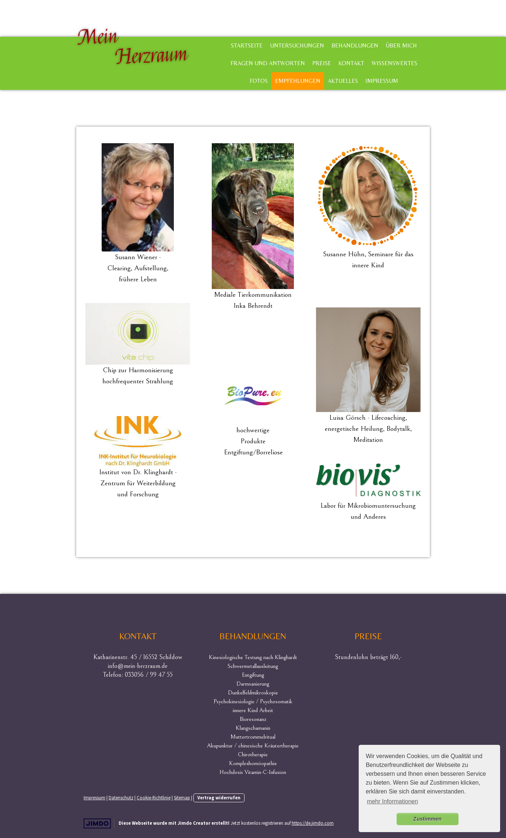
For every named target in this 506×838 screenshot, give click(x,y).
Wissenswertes (394, 63)
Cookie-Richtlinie (154, 797)
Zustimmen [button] (428, 819)
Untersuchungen (297, 45)
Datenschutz (121, 797)
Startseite (247, 45)
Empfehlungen (297, 80)
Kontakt (351, 63)
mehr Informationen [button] (392, 801)
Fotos (259, 80)
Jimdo (97, 823)
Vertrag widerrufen (218, 797)
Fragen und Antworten (268, 63)
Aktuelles (343, 80)
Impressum (381, 80)
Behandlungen (354, 45)
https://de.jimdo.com (313, 823)
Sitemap (182, 797)
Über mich (401, 45)
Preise (321, 63)
